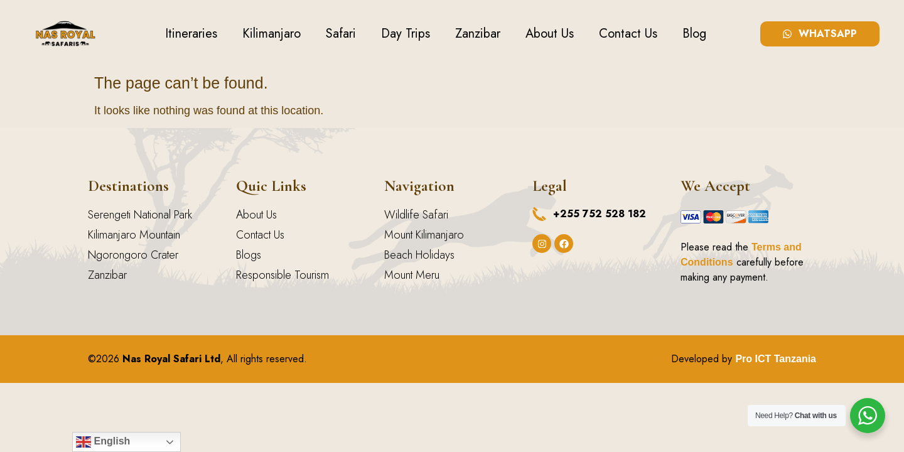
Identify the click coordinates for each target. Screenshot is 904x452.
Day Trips (405, 33)
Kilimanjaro (271, 33)
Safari (341, 33)
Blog (694, 33)
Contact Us (628, 33)
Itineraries (191, 33)
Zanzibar (477, 33)
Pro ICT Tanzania (775, 358)
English (103, 441)
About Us (549, 33)
